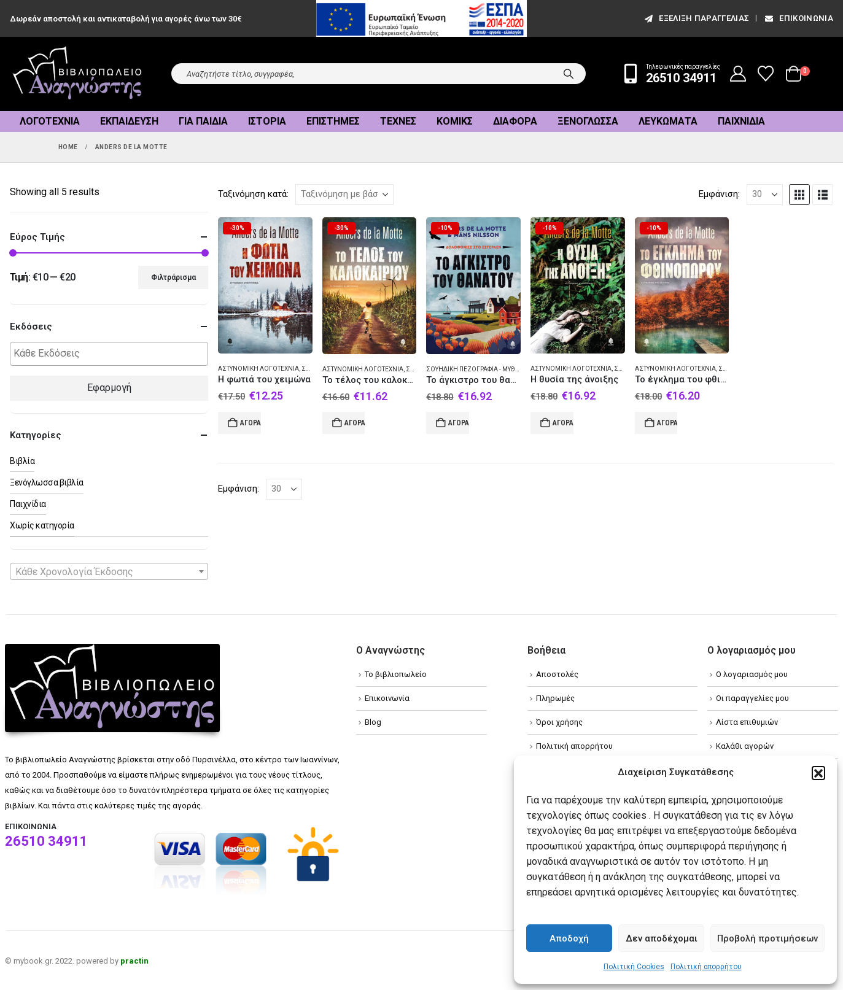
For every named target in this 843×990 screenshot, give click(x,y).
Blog (373, 722)
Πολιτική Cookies (634, 966)
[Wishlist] (765, 74)
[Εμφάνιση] (765, 194)
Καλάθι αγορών (745, 746)
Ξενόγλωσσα (587, 121)
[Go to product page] (265, 285)
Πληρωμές (555, 698)
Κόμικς (455, 121)
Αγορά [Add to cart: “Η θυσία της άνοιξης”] (563, 423)
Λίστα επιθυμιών (747, 722)
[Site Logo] (77, 74)
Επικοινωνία (798, 18)
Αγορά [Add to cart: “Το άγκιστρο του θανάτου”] (458, 423)
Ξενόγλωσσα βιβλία (47, 482)
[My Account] (738, 74)
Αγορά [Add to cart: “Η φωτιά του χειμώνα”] (250, 423)
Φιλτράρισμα (173, 277)
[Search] (568, 73)
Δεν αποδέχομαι (661, 938)
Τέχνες (398, 121)
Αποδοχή (569, 938)
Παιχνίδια (741, 121)
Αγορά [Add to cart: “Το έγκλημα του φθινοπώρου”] (667, 423)
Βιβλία (22, 461)
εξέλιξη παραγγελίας (696, 18)
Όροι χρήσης (559, 722)
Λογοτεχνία (50, 121)
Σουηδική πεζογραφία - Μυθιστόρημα (487, 369)
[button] (818, 773)
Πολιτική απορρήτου (706, 966)
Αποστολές (557, 674)
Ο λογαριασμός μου (752, 674)
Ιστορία (267, 121)
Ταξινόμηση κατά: (253, 193)
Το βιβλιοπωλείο (396, 674)
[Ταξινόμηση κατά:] (344, 194)
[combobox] (109, 571)
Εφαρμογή (109, 387)
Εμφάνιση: (719, 193)
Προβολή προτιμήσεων (767, 938)
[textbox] (112, 354)
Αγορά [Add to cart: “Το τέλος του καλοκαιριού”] (354, 423)
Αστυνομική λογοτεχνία (258, 368)
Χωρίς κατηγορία (42, 525)
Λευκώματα (668, 121)
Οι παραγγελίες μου (752, 698)
